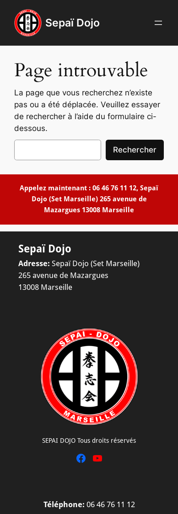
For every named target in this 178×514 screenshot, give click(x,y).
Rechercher (134, 149)
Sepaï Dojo (72, 22)
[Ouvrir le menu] (158, 22)
